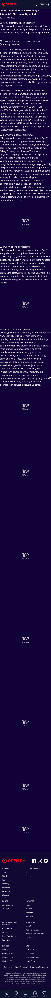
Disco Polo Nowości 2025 (35, 934)
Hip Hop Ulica (7, 957)
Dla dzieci (29, 916)
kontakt (29, 876)
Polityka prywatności (21, 967)
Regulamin (8, 967)
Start (4, 872)
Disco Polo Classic (32, 930)
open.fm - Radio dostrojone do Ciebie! (9, 4)
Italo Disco (30, 937)
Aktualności (6, 891)
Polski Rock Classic (33, 957)
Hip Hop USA (7, 961)
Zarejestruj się (7, 905)
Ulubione (5, 895)
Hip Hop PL (6, 950)
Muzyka (5, 876)
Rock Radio (30, 950)
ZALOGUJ (44, 4)
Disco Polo (30, 926)
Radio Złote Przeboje (10, 936)
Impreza (29, 909)
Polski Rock (30, 953)
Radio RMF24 (7, 928)
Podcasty (5, 884)
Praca (28, 905)
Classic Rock (30, 961)
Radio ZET (6, 932)
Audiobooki (6, 887)
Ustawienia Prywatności (39, 967)
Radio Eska (6, 940)
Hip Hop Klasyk (8, 953)
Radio (4, 880)
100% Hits (29, 912)
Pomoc (28, 872)
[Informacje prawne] (25, 977)
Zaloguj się (6, 909)
